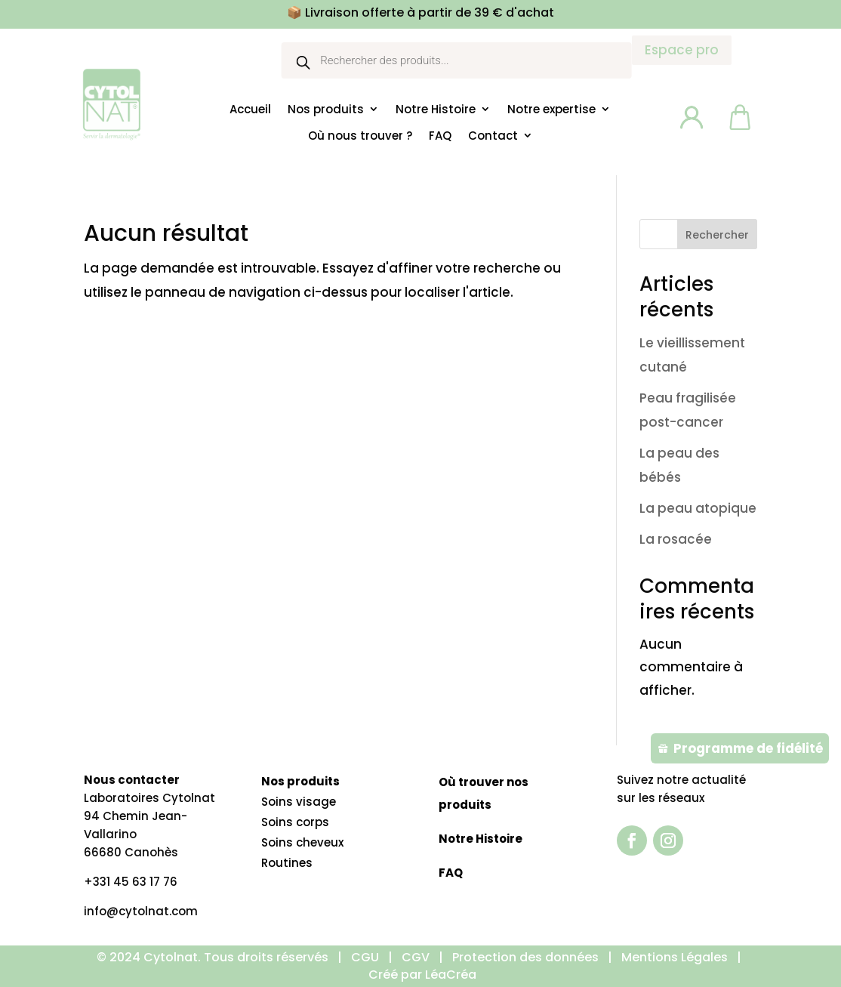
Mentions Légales (676, 957)
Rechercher (717, 234)
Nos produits (326, 109)
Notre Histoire (436, 109)
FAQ (440, 135)
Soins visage (298, 802)
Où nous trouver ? (360, 135)
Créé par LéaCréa (422, 974)
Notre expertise (551, 109)
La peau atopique (697, 508)
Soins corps (295, 822)
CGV (416, 957)
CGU (365, 957)
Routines (287, 863)
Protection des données (525, 957)
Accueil (250, 109)
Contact (493, 135)
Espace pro (682, 50)
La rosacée (675, 539)
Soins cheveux (302, 842)
